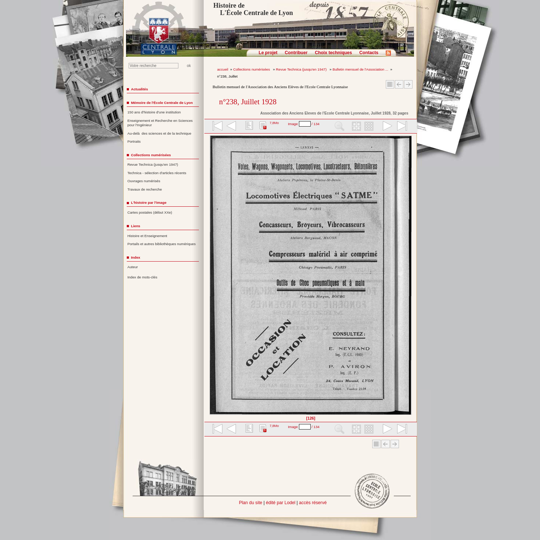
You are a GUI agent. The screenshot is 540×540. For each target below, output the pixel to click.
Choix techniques (333, 52)
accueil (222, 69)
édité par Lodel (280, 502)
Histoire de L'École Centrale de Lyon (253, 9)
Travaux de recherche (144, 189)
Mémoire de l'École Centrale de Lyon (162, 103)
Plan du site (250, 502)
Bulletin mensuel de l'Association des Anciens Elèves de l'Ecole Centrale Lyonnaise (280, 87)
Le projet (268, 52)
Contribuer (296, 52)
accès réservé (313, 502)
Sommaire (390, 84)
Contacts (368, 52)
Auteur (132, 267)
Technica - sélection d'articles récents (156, 173)
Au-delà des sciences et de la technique (159, 133)
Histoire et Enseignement (147, 236)
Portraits (134, 141)
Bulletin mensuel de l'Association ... (360, 69)
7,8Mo (274, 123)
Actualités (139, 89)
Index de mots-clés (142, 277)
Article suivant (408, 84)
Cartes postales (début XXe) (149, 212)
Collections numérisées (252, 69)
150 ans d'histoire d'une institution (154, 112)
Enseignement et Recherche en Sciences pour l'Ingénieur (160, 123)
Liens (135, 226)
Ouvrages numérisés (143, 181)
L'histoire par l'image (148, 202)
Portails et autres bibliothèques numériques (161, 244)
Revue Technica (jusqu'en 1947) (302, 69)
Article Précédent (399, 84)
